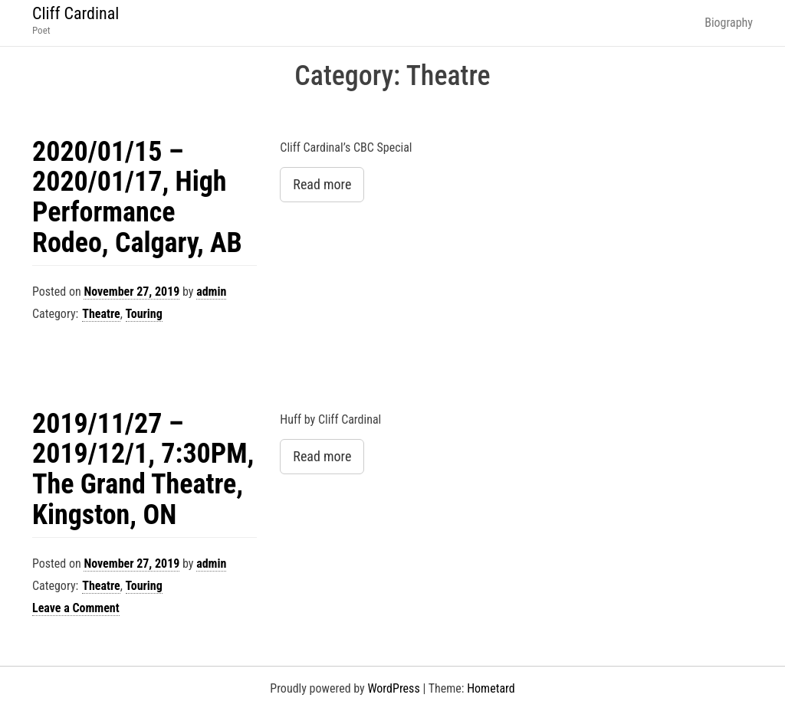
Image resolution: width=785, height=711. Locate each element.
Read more (322, 184)
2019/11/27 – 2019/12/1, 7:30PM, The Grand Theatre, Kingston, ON (143, 469)
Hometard (491, 688)
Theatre (101, 313)
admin (211, 291)
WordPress (393, 688)
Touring (144, 313)
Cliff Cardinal (75, 13)
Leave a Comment (76, 608)
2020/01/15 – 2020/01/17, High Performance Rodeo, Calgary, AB (137, 197)
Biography (729, 22)
